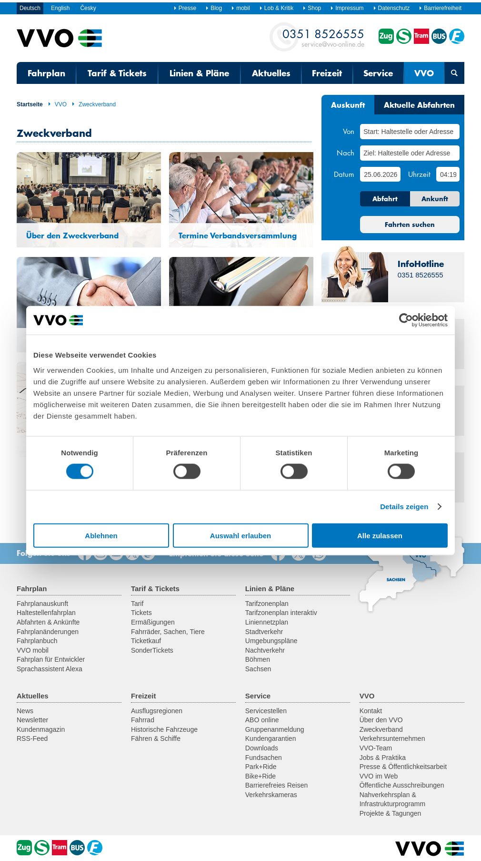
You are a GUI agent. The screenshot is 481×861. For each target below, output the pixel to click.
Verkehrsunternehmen (392, 738)
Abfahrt (385, 199)
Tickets (141, 612)
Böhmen (257, 659)
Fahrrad (142, 720)
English (60, 8)
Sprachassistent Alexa (49, 669)
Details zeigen (404, 506)
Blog (213, 8)
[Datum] (380, 174)
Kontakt (371, 711)
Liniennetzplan (266, 622)
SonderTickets (152, 650)
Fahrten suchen (410, 224)
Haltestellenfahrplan (46, 612)
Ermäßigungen (153, 622)
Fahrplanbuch (37, 641)
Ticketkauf (146, 641)
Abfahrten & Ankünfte (48, 622)
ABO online (262, 720)
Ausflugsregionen (156, 711)
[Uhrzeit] (448, 174)
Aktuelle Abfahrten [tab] (419, 104)
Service (378, 73)
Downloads (261, 748)
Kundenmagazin (41, 729)
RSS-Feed (32, 738)
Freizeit (327, 73)
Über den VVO (381, 720)
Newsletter (32, 720)
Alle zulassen (379, 535)
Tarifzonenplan (267, 603)
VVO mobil (33, 650)
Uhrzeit (419, 174)
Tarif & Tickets (117, 73)
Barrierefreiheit (440, 8)
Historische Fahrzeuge (164, 729)
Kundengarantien (270, 738)
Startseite (30, 104)
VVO (424, 73)
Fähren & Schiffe (155, 738)
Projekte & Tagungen (390, 813)
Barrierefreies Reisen (276, 785)
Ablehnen (101, 535)
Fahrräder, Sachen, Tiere (168, 632)
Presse (184, 8)
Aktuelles (271, 73)
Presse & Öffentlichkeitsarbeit (403, 766)
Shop (311, 8)
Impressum (346, 8)
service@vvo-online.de (323, 37)
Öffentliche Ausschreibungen (402, 785)
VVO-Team (376, 748)
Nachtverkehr (265, 650)
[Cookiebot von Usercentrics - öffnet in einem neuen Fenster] (406, 320)
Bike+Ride (260, 776)
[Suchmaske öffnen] (454, 73)
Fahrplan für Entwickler (51, 659)
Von (348, 131)
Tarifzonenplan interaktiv (281, 612)
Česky (88, 8)
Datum (344, 174)
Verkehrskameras (271, 795)
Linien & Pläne (199, 73)
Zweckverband (93, 104)
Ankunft (434, 199)
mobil (240, 8)
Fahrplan (46, 73)
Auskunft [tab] (348, 104)
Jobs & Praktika (383, 757)
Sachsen (258, 669)
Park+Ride (261, 766)
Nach (345, 152)
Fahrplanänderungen (48, 632)
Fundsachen (263, 757)
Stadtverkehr (264, 632)
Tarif (137, 603)
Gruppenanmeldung (274, 729)
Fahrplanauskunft (42, 603)
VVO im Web (379, 776)
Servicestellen (266, 711)
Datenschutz (391, 8)
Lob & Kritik (276, 8)
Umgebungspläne (271, 641)
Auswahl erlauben (240, 535)
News (25, 711)
